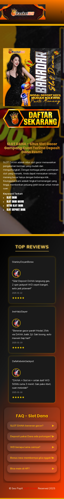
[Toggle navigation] (61, 12)
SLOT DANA (30, 488)
